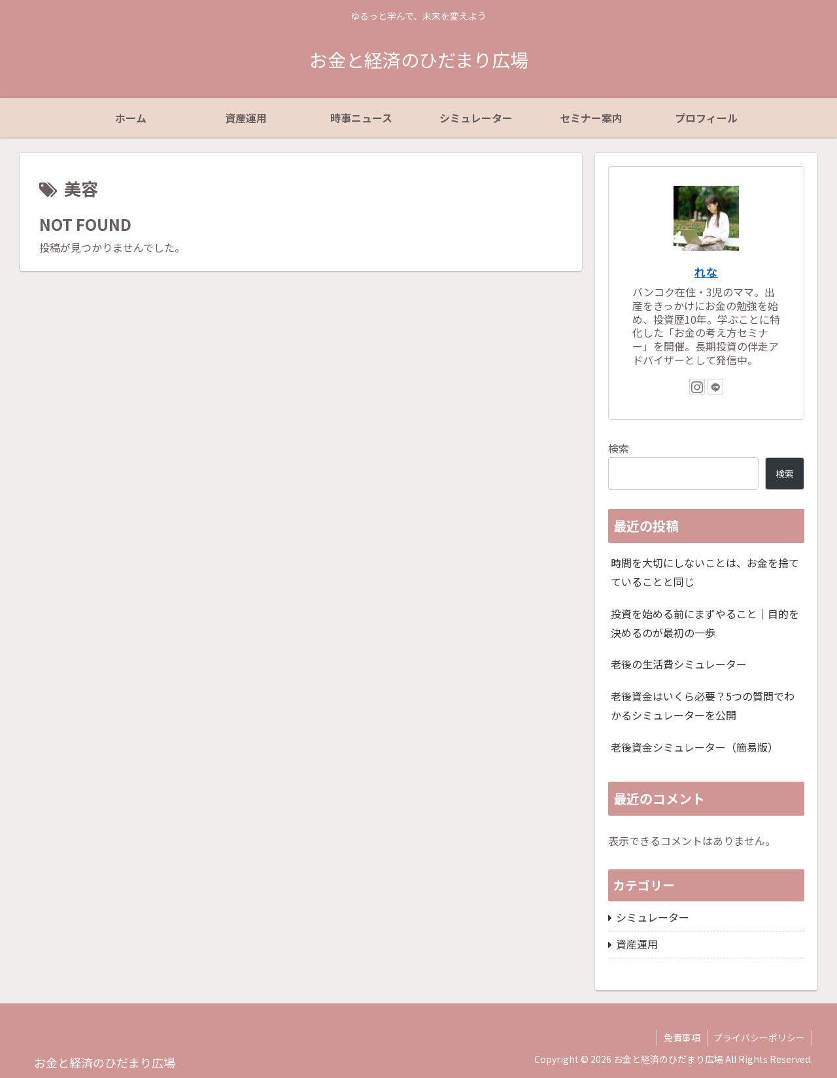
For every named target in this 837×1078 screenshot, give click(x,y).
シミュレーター (652, 917)
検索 (618, 448)
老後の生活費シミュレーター (679, 664)
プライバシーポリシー (759, 1037)
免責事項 (681, 1037)
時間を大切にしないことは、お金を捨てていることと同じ (705, 572)
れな (706, 272)
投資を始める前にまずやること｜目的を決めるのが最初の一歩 (705, 623)
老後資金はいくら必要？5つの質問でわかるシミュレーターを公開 (702, 705)
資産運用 (637, 944)
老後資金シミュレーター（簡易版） (694, 747)
